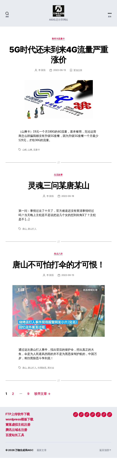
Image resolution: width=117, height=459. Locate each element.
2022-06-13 (59, 71)
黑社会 (51, 368)
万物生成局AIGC (24, 451)
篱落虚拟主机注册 (18, 426)
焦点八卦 (58, 255)
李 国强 (41, 71)
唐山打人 (32, 229)
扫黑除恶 (42, 368)
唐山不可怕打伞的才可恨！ (58, 265)
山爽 (30, 150)
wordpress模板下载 (20, 420)
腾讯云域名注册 (17, 431)
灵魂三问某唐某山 (58, 186)
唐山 (24, 229)
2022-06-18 (67, 197)
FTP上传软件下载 (18, 415)
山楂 (24, 150)
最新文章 (42, 451)
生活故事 (58, 175)
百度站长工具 (15, 436)
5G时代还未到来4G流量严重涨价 (58, 55)
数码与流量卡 (58, 40)
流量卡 (36, 150)
